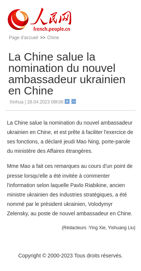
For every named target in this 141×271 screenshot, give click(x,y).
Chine (53, 37)
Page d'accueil (23, 37)
